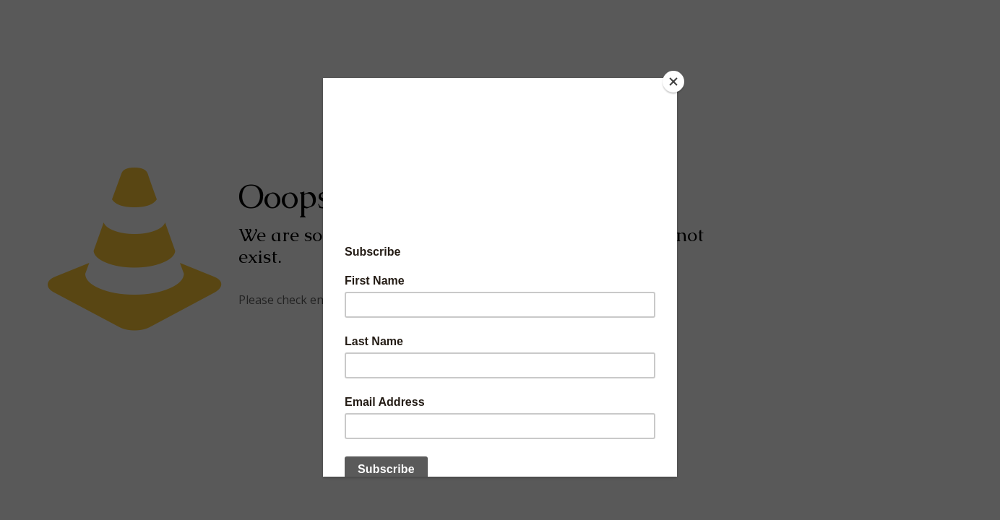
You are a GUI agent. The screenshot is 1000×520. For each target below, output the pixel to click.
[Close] (673, 81)
